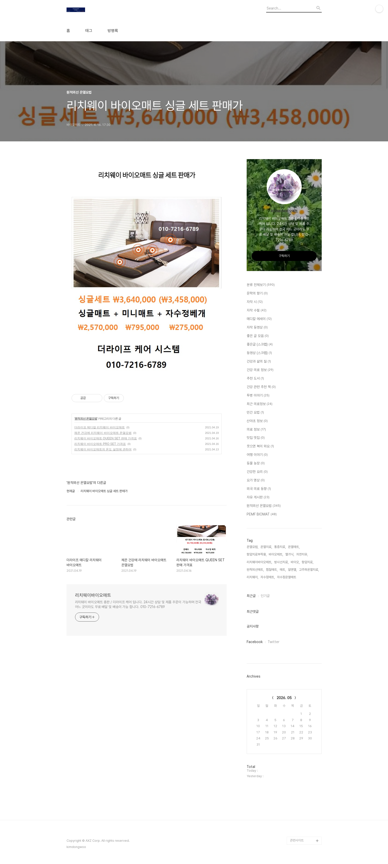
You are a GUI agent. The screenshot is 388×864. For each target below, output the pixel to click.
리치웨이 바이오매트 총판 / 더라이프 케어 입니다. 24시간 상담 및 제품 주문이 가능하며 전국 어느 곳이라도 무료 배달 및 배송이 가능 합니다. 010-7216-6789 (138, 604)
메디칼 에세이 (259, 319)
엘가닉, (289, 554)
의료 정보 (256, 429)
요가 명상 (256, 480)
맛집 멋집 (256, 437)
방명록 (113, 31)
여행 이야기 (257, 454)
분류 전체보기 (261, 284)
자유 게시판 (258, 497)
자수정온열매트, (287, 577)
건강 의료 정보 (260, 370)
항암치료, (307, 562)
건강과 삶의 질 (259, 361)
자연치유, (302, 554)
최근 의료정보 (259, 404)
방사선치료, (281, 562)
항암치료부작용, (257, 554)
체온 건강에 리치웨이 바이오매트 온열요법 (103, 433)
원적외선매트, (255, 569)
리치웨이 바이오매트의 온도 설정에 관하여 (103, 449)
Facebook (255, 642)
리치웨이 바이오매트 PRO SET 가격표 (100, 444)
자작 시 (255, 302)
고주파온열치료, (309, 569)
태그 (88, 31)
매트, (283, 569)
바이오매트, (276, 554)
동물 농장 (256, 463)
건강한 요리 (257, 471)
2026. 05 (284, 698)
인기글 (265, 596)
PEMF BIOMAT (262, 514)
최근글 (251, 596)
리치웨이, (252, 577)
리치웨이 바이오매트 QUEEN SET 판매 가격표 (105, 438)
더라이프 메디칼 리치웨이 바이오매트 (99, 427)
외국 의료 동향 (259, 488)
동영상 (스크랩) (259, 353)
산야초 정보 (257, 421)
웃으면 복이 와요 (260, 446)
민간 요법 (255, 412)
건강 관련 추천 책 (261, 387)
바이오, (295, 562)
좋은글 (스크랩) (260, 344)
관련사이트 (297, 840)
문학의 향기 (257, 293)
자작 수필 (256, 310)
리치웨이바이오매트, (259, 562)
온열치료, (266, 547)
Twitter (273, 642)
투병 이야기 (258, 395)
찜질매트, (272, 569)
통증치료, (280, 547)
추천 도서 (255, 378)
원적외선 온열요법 (86, 418)
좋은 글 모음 (258, 336)
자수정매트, (267, 577)
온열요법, (252, 547)
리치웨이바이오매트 (93, 595)
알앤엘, (292, 569)
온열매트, (294, 547)
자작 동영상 (257, 327)
